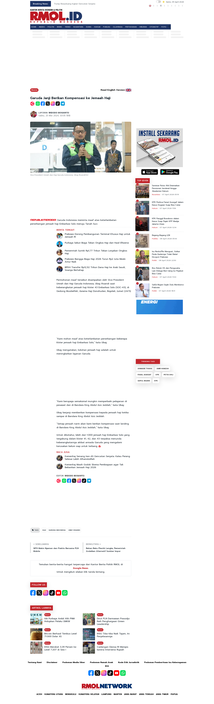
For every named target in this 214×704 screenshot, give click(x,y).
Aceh (39, 694)
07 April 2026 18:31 (167, 291)
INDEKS (42, 27)
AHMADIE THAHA (145, 368)
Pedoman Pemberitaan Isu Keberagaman (165, 662)
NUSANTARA (78, 27)
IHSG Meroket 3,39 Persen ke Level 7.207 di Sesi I (60, 648)
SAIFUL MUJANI (144, 380)
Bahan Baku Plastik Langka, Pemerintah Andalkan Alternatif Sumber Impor (105, 550)
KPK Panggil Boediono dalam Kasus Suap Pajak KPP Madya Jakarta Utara (165, 221)
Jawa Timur (162, 694)
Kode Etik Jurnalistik (128, 662)
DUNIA (88, 27)
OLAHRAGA (118, 27)
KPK (157, 374)
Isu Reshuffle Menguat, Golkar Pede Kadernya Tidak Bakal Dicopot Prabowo (166, 254)
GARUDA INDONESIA (57, 530)
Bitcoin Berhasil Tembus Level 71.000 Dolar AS (60, 635)
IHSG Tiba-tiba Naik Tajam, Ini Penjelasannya (113, 635)
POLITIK (51, 27)
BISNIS (59, 27)
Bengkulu (70, 694)
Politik (154, 260)
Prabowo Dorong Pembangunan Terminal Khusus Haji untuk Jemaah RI (97, 235)
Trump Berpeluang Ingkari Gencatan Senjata (74, 4)
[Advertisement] (107, 64)
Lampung (106, 694)
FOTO (163, 27)
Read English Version (113, 90)
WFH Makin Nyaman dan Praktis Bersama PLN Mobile (56, 550)
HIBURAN (143, 27)
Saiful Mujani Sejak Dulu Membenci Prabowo (168, 286)
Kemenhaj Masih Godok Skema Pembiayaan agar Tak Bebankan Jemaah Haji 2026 (94, 466)
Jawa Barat (130, 694)
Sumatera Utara (53, 694)
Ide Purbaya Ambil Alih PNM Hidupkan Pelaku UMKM (59, 620)
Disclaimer (52, 662)
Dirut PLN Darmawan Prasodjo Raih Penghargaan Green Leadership (113, 621)
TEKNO (68, 27)
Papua (174, 694)
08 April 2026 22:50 (167, 260)
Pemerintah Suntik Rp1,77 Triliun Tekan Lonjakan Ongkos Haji (96, 252)
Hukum (155, 208)
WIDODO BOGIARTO (59, 112)
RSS (107, 666)
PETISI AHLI (168, 374)
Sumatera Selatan (88, 694)
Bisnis (34, 90)
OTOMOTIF (154, 27)
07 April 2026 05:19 (170, 194)
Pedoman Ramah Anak (101, 662)
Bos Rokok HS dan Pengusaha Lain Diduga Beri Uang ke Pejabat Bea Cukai (167, 271)
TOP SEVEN (142, 180)
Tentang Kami (35, 662)
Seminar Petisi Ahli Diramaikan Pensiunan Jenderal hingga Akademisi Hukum (166, 188)
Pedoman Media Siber (73, 662)
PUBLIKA (106, 27)
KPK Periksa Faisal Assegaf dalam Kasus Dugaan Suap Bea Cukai (167, 203)
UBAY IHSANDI (74, 530)
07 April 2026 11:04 (168, 277)
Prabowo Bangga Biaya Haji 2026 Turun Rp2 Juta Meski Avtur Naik (95, 260)
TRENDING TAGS (148, 361)
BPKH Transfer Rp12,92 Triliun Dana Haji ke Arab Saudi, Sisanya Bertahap (95, 268)
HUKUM (97, 27)
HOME (33, 27)
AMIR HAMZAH (163, 368)
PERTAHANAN (131, 27)
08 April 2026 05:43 (168, 238)
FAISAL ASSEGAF (144, 374)
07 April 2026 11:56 (168, 208)
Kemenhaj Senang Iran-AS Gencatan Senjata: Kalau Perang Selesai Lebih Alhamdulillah (97, 457)
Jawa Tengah (146, 694)
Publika (155, 238)
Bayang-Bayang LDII (161, 235)
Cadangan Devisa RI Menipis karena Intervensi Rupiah (112, 648)
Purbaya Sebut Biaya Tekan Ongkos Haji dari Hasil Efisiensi (97, 242)
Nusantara (156, 194)
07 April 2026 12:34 (168, 227)
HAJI (44, 530)
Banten (118, 694)
